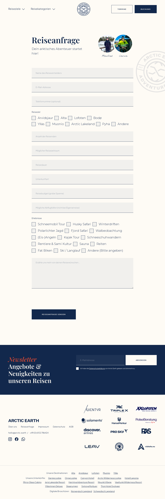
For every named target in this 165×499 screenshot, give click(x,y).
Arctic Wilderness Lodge (109, 478)
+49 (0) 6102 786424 (39, 432)
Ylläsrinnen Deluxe (54, 486)
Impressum (43, 426)
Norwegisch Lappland (81, 491)
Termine (122, 9)
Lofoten (95, 473)
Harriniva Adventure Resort (81, 482)
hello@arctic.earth (17, 432)
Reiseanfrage (27, 426)
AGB (71, 426)
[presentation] (54, 298)
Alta (73, 473)
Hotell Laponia (131, 478)
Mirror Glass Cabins (32, 482)
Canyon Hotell (87, 478)
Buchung (146, 9)
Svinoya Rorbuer (89, 486)
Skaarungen (72, 486)
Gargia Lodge (54, 478)
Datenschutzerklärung (97, 368)
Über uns (12, 426)
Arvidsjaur (83, 473)
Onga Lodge (71, 478)
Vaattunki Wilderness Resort (128, 482)
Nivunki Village (105, 482)
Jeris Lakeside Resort (55, 482)
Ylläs (115, 473)
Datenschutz (59, 426)
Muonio (106, 473)
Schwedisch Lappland (104, 491)
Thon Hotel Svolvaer (110, 486)
